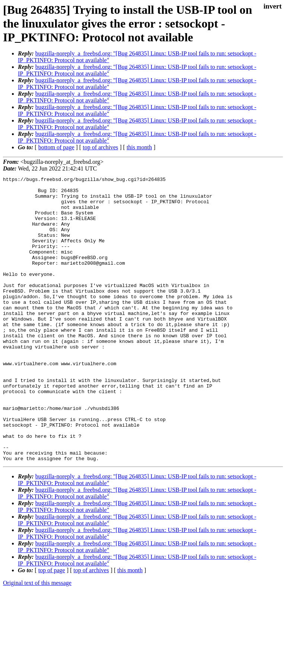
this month (139, 147)
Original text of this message (37, 640)
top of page (51, 627)
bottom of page (56, 147)
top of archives (100, 147)
